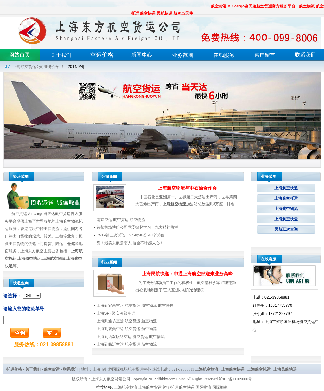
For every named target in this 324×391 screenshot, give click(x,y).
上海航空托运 (286, 198)
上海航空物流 (286, 208)
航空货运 (52, 369)
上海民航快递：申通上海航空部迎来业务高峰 (187, 273)
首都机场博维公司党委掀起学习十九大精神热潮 (137, 227)
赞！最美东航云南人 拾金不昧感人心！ (130, 243)
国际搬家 (220, 387)
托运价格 (14, 369)
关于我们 (33, 369)
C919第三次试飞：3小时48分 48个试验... (132, 235)
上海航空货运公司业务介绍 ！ (38, 66)
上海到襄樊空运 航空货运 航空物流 (127, 329)
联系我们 (70, 369)
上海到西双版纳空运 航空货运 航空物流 (131, 336)
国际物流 (203, 387)
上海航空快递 (286, 188)
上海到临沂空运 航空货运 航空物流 (127, 344)
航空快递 (187, 387)
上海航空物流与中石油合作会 (187, 187)
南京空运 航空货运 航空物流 (121, 219)
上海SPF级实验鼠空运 (116, 313)
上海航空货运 (150, 387)
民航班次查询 (286, 229)
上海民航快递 (285, 369)
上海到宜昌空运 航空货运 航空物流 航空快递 (135, 305)
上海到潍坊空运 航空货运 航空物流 (127, 321)
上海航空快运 (286, 219)
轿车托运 (170, 387)
